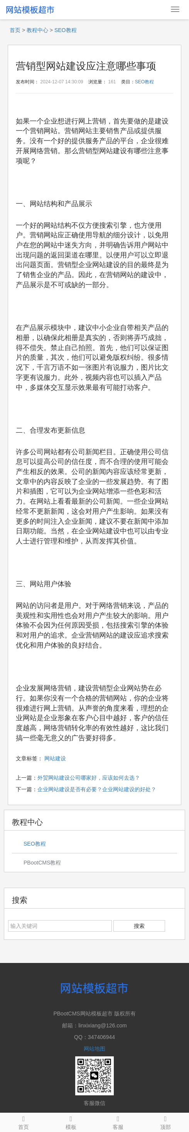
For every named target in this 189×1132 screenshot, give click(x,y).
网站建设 (55, 758)
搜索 (139, 926)
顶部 (165, 1121)
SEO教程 (65, 30)
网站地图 (94, 1049)
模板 (71, 1121)
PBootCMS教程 (42, 863)
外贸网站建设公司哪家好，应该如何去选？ (88, 778)
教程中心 (37, 30)
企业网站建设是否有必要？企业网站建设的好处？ (96, 789)
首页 (15, 30)
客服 (118, 1121)
